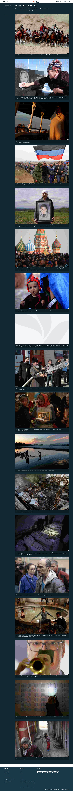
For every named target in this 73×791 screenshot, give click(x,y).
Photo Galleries (7, 5)
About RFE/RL (6, 771)
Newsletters (22, 775)
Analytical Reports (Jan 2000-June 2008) (27, 785)
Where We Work (7, 773)
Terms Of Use (6, 775)
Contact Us (6, 785)
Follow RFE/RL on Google (58, 1)
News (21, 771)
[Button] (5, 15)
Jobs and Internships (7, 777)
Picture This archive (40, 10)
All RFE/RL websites (67, 1)
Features (21, 773)
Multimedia (22, 777)
